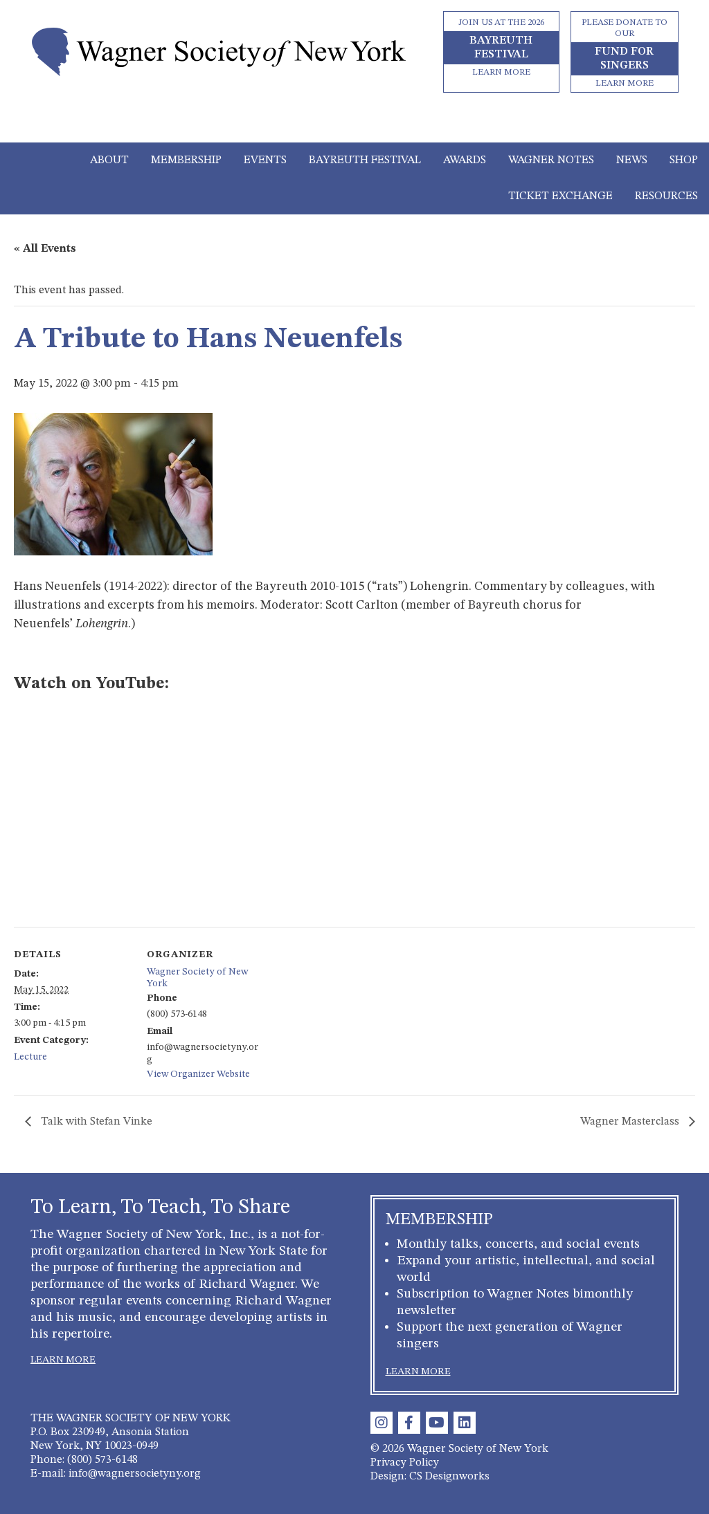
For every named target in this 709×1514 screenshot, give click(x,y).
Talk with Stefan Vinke (95, 1121)
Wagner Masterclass (631, 1121)
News (631, 160)
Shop (684, 160)
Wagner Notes (551, 160)
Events (265, 160)
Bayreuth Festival (365, 160)
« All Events (45, 249)
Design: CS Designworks (430, 1476)
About (109, 160)
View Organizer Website (198, 1074)
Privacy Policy (404, 1462)
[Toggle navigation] (354, 123)
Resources (666, 196)
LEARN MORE (63, 1360)
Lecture (30, 1057)
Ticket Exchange (560, 196)
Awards (464, 160)
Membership (186, 160)
